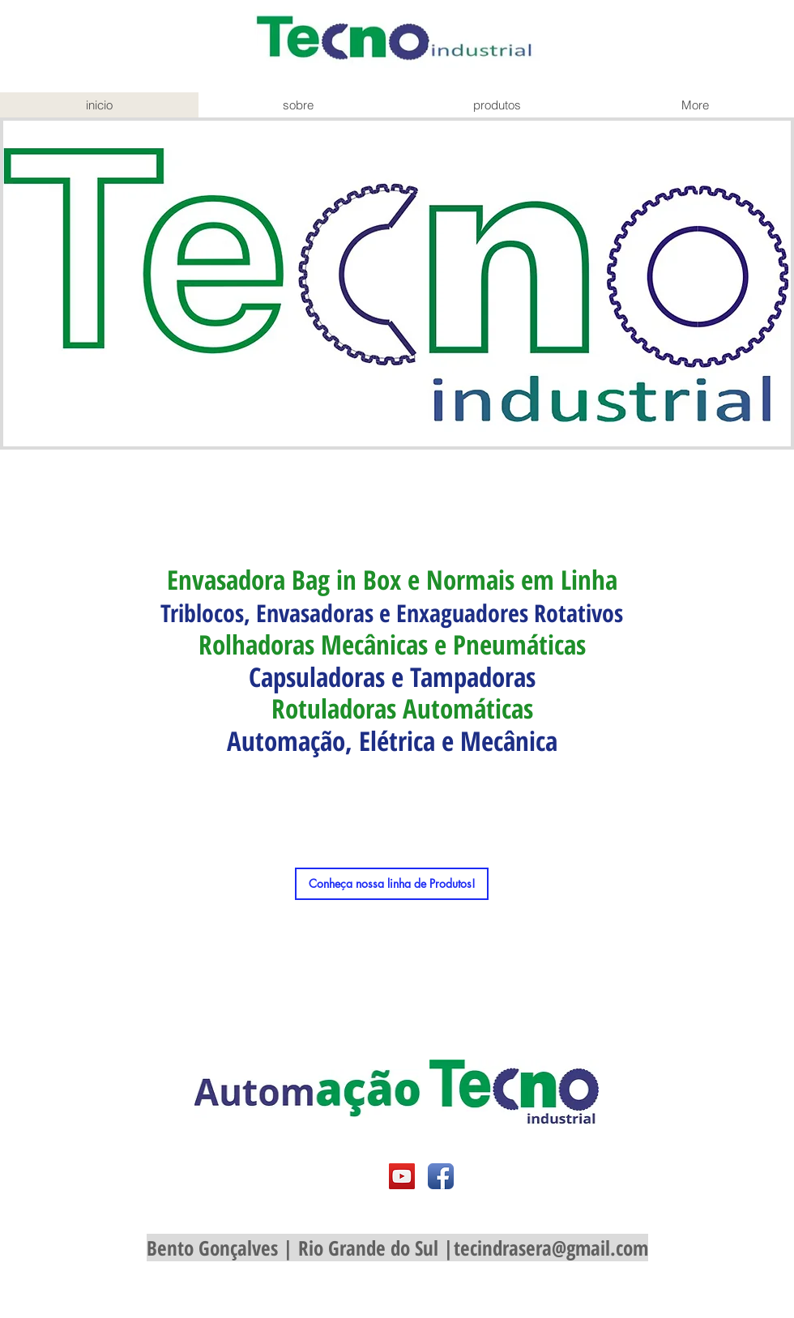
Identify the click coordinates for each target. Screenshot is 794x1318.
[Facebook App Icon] (441, 1176)
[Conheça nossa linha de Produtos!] (392, 884)
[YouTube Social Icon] (402, 1176)
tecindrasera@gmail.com (551, 1247)
